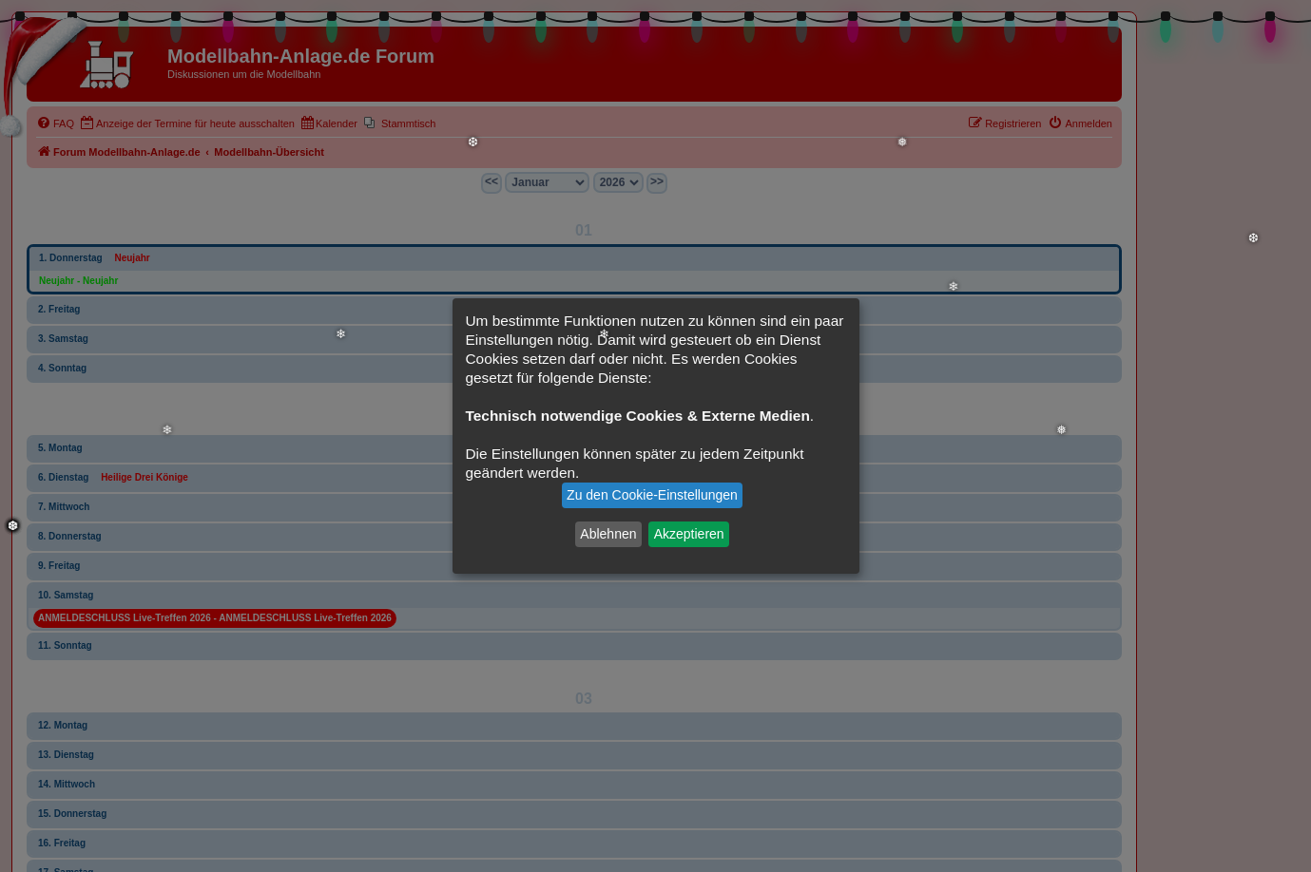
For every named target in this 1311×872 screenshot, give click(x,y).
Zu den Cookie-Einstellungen (652, 494)
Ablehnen (608, 533)
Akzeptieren (689, 533)
